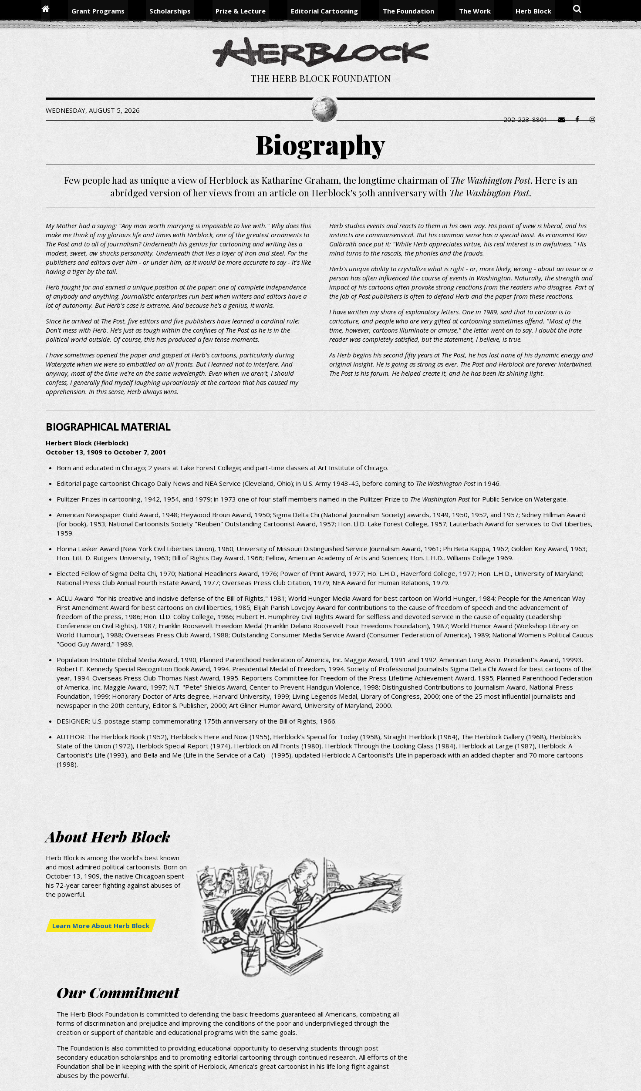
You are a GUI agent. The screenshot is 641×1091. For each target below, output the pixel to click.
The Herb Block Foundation (320, 80)
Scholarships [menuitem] (182, 11)
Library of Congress (534, 1054)
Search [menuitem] (554, 11)
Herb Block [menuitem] (514, 11)
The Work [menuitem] (462, 11)
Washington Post (470, 1054)
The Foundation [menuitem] (402, 11)
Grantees (421, 1054)
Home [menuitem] (68, 11)
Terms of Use (553, 1063)
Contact (511, 1063)
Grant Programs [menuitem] (117, 11)
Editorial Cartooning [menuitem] (324, 11)
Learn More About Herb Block (123, 997)
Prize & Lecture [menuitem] (247, 11)
